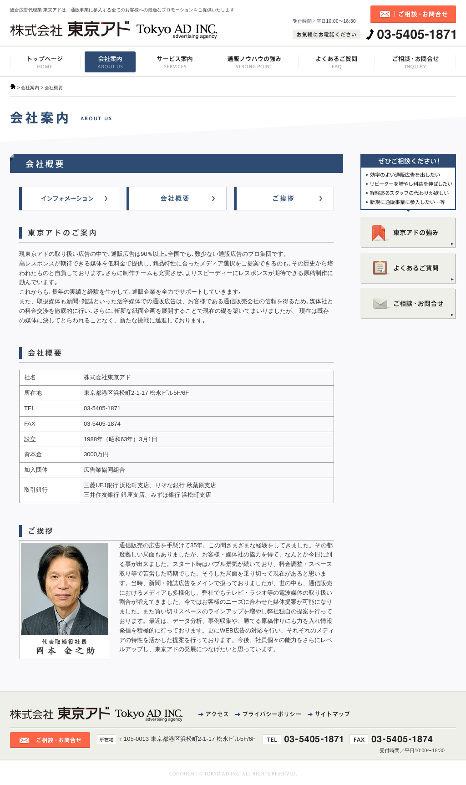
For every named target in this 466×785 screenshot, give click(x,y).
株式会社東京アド (113, 30)
